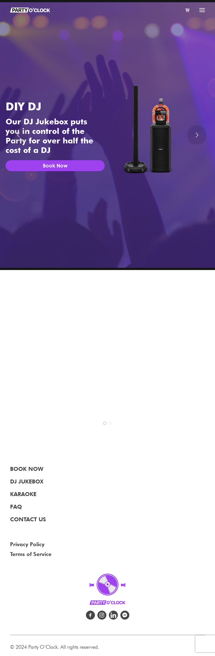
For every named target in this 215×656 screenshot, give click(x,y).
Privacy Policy (27, 544)
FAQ (16, 506)
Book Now (55, 165)
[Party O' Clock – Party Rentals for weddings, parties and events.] (30, 10)
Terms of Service (31, 554)
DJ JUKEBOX (26, 481)
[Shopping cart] (185, 10)
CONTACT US (28, 519)
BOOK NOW (26, 469)
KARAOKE (23, 494)
